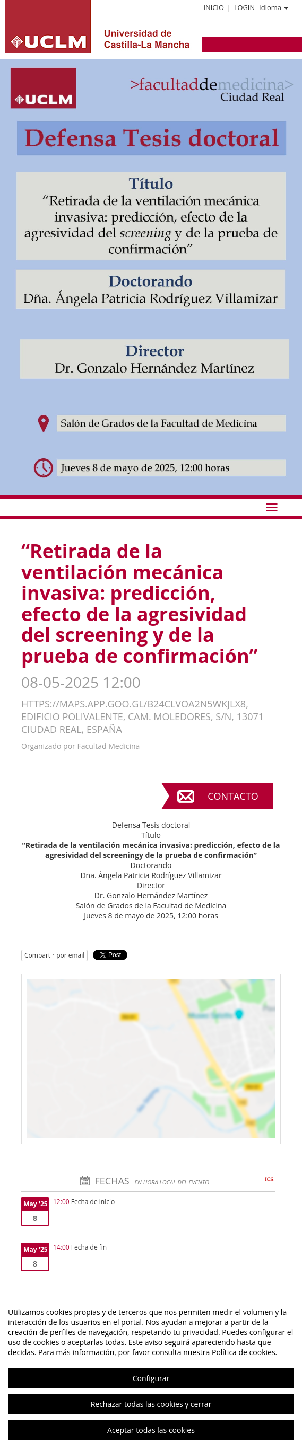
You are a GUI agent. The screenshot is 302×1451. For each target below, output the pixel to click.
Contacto (233, 796)
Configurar (151, 1378)
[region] (151, 1371)
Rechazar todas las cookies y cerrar (151, 1404)
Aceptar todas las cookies (151, 1430)
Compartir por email (54, 955)
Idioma (273, 7)
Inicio (213, 7)
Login (244, 7)
